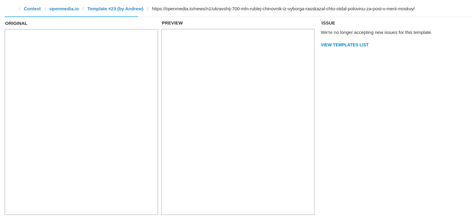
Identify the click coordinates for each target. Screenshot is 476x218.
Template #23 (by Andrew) (115, 8)
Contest (32, 8)
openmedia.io (64, 8)
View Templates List (345, 44)
